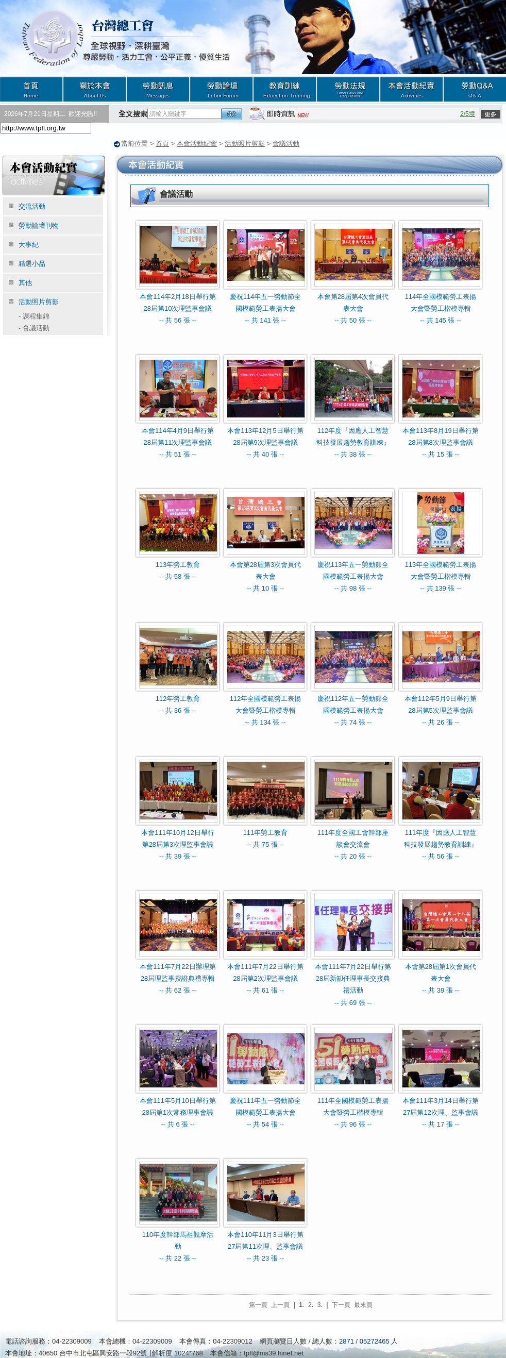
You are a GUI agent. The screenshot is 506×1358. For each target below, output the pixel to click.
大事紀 (29, 244)
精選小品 (32, 263)
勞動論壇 (221, 89)
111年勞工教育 (265, 832)
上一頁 (280, 1304)
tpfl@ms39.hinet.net (273, 1352)
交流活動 (32, 206)
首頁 (31, 89)
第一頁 (258, 1304)
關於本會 (94, 89)
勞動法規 (348, 89)
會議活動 (286, 143)
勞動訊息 (158, 89)
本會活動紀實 (411, 89)
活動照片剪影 (245, 143)
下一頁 (341, 1304)
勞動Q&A (474, 89)
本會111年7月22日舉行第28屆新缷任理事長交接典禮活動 (353, 978)
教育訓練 (284, 89)
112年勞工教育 (178, 698)
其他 (25, 282)
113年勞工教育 (178, 564)
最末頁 (363, 1304)
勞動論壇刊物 (39, 225)
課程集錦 (34, 316)
